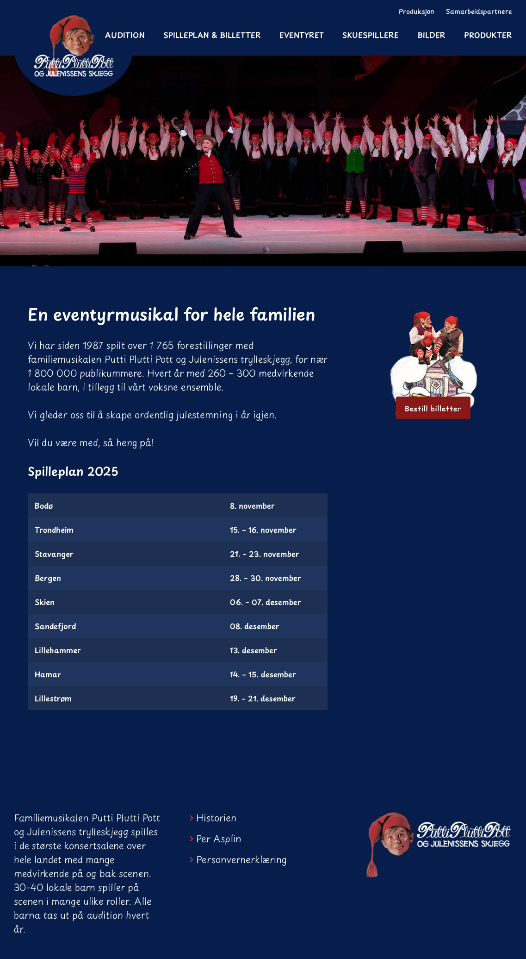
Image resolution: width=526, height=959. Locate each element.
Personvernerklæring (241, 859)
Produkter (488, 34)
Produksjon (416, 11)
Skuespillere (370, 34)
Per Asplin (218, 838)
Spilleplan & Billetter (212, 34)
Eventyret (301, 34)
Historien (216, 818)
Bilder (431, 34)
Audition (125, 34)
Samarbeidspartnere (479, 11)
